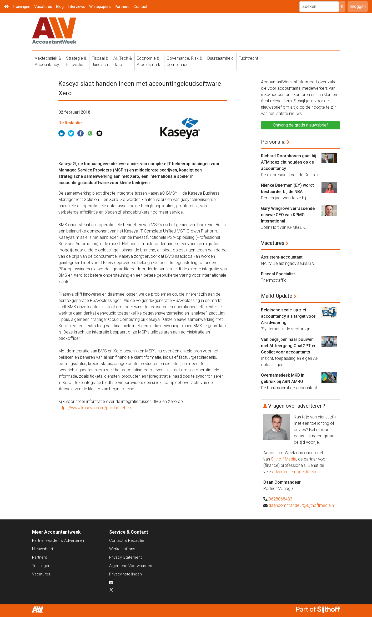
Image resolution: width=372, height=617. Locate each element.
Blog (60, 6)
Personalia (273, 142)
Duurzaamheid (220, 58)
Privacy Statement (125, 557)
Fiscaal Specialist (278, 273)
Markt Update (276, 296)
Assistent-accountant (282, 257)
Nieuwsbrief (42, 549)
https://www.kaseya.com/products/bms (95, 407)
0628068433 (280, 499)
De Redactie (70, 122)
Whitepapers (100, 6)
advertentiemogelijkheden (296, 471)
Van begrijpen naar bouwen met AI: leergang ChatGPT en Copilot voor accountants (288, 346)
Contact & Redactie (126, 540)
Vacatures (43, 6)
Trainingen (21, 6)
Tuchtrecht (248, 58)
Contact (140, 6)
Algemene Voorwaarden (130, 565)
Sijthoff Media (283, 459)
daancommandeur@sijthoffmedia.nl (302, 505)
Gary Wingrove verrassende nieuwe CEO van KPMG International (288, 215)
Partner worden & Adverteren (58, 540)
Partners (122, 6)
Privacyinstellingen (125, 574)
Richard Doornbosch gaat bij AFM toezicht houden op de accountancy (288, 162)
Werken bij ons (122, 549)
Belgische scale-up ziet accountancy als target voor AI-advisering (288, 316)
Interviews (76, 6)
